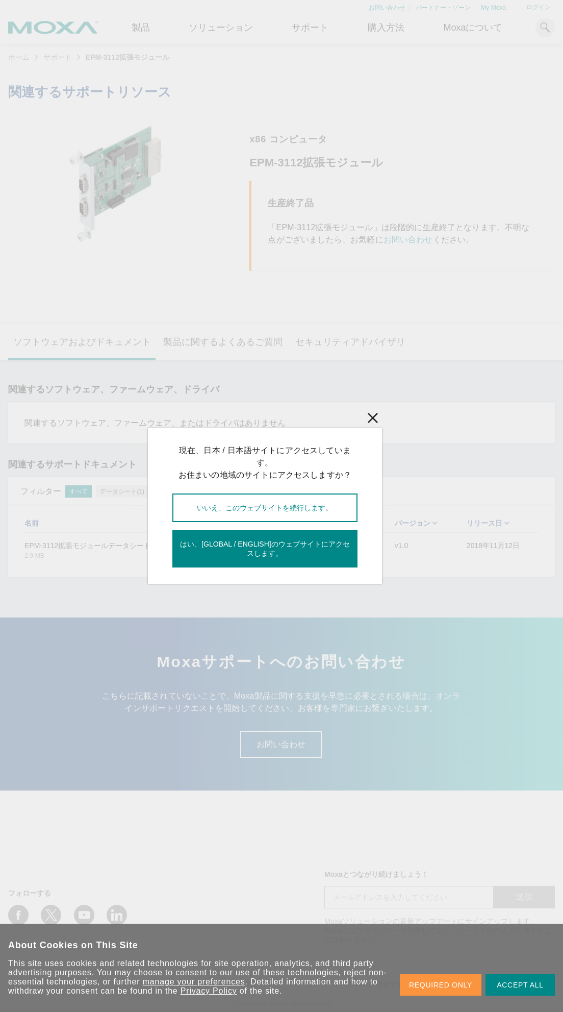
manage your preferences (194, 981)
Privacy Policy (209, 990)
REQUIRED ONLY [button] (440, 985)
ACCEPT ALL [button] (520, 985)
